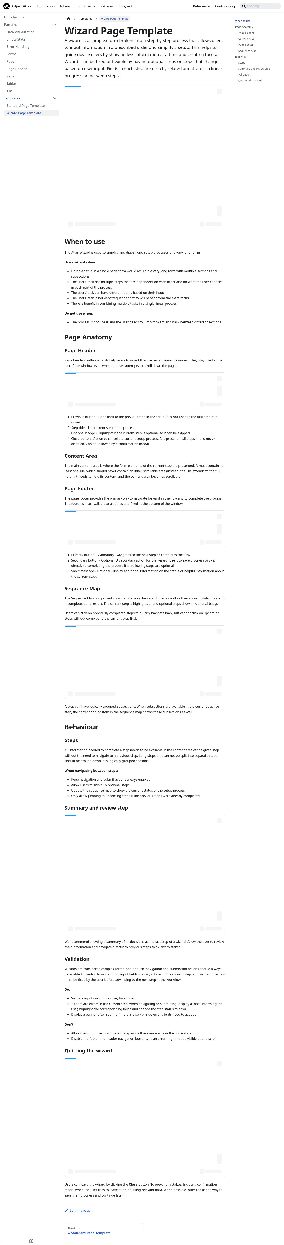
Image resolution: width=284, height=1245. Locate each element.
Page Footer (245, 44)
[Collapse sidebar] (30, 1241)
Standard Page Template (26, 105)
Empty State (16, 39)
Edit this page (78, 1210)
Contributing (225, 6)
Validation (244, 74)
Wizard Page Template (24, 113)
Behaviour (241, 57)
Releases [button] (200, 6)
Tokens (65, 6)
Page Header (17, 69)
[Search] (260, 6)
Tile (9, 91)
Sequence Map (82, 598)
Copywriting (128, 6)
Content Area (246, 39)
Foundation (46, 6)
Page (10, 61)
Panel (11, 76)
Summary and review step (254, 68)
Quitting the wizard (250, 80)
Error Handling (18, 46)
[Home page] (68, 19)
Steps (241, 62)
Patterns (107, 6)
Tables (11, 83)
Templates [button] (12, 98)
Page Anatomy (244, 27)
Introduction (14, 17)
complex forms (112, 968)
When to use (242, 21)
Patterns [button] (10, 24)
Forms (11, 54)
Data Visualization (21, 32)
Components (85, 6)
